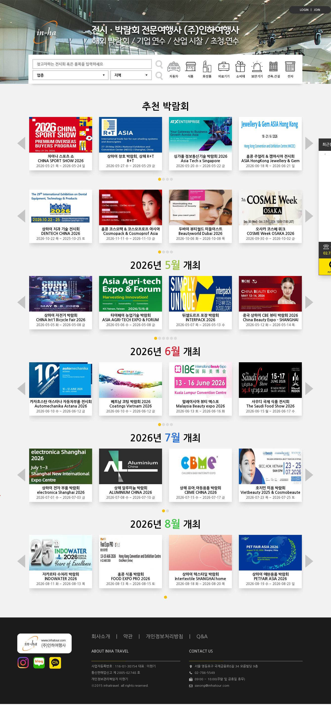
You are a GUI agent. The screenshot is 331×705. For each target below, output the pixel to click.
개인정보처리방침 (164, 636)
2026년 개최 (165, 265)
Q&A (202, 636)
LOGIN (304, 9)
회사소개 (100, 636)
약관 (128, 636)
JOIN (317, 9)
